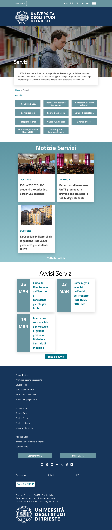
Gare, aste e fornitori (25, 389)
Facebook (47, 464)
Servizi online (22, 446)
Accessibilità (21, 408)
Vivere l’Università (56, 121)
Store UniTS (78, 455)
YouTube (56, 464)
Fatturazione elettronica (26, 394)
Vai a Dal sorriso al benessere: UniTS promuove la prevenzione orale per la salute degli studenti (75, 178)
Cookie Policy (22, 418)
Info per (19, 3)
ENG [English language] (66, 3)
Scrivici (51, 475)
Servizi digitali (28, 112)
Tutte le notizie (56, 258)
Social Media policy (24, 428)
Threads (66, 464)
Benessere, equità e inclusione (56, 104)
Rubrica (77, 3)
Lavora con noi (22, 384)
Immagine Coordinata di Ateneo (30, 441)
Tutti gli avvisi (56, 356)
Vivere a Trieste (84, 121)
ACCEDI (85, 3)
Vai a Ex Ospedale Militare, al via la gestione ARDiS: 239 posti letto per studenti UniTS (36, 229)
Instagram (42, 464)
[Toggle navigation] (94, 3)
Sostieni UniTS (35, 455)
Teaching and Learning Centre (56, 131)
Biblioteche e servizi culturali (84, 104)
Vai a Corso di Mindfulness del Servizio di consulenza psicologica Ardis (36, 295)
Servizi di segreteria (84, 112)
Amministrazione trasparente (29, 379)
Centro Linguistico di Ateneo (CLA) (28, 131)
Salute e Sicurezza (56, 112)
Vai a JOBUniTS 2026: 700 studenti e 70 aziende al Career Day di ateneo (36, 178)
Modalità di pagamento (26, 399)
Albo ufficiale (22, 374)
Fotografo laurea (28, 121)
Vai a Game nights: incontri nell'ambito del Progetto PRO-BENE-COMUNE (76, 295)
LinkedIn (52, 464)
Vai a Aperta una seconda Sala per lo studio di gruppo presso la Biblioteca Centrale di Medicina (36, 333)
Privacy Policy (22, 413)
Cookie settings (23, 423)
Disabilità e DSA (28, 103)
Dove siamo (21, 475)
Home (17, 90)
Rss (71, 464)
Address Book (22, 436)
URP (77, 475)
